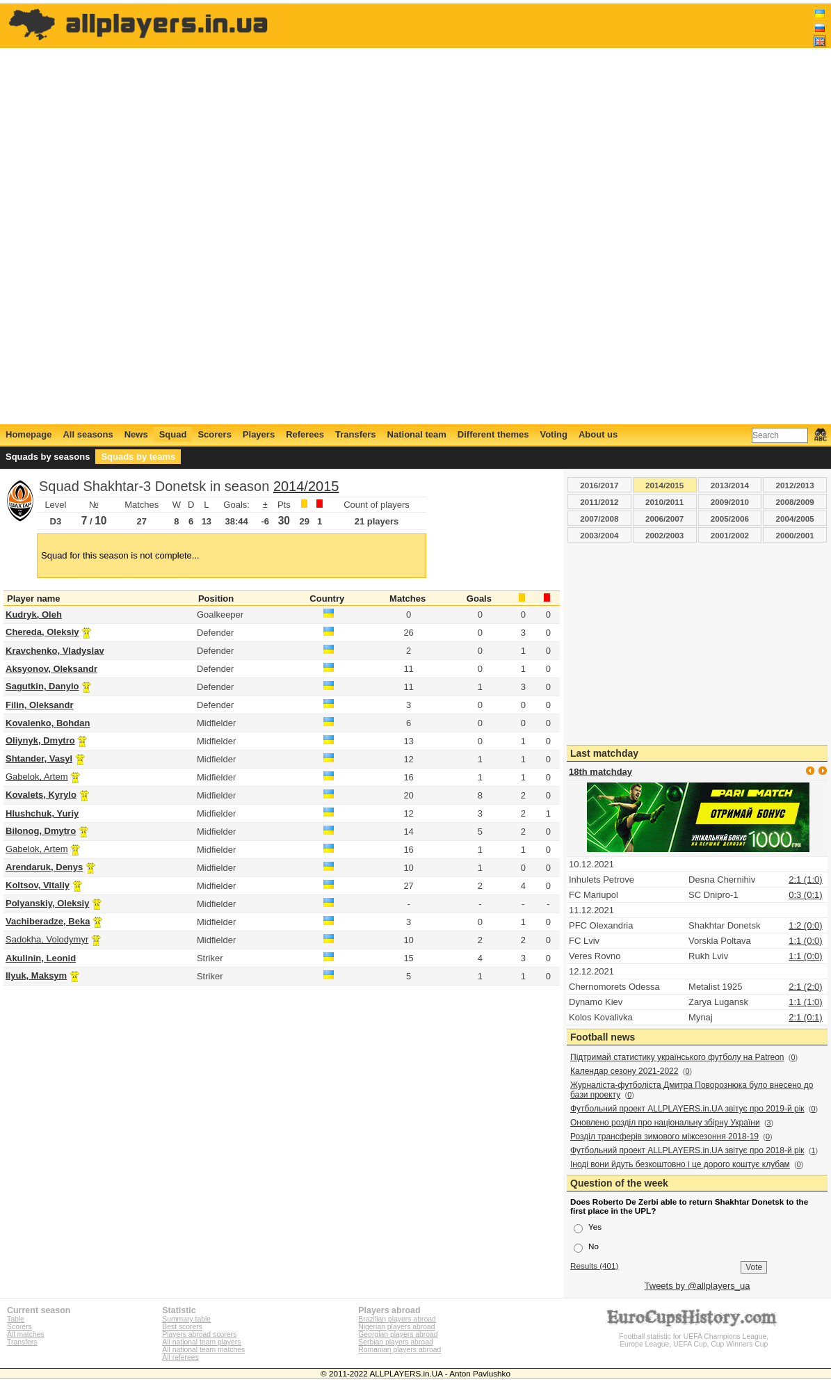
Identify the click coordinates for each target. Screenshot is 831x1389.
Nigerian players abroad (396, 1327)
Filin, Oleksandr (40, 705)
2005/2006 (730, 518)
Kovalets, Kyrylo (41, 794)
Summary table (186, 1319)
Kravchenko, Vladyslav (55, 650)
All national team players (201, 1342)
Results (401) (594, 1265)
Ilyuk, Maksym (36, 975)
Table (15, 1319)
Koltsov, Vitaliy (38, 885)
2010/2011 (664, 501)
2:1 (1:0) (805, 879)
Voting (553, 434)
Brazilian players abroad (396, 1319)
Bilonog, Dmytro (41, 831)
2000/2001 (795, 535)
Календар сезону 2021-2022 (624, 1071)
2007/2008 (599, 518)
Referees (305, 434)
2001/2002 (730, 535)
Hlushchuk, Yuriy (42, 813)
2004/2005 (795, 518)
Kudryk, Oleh (34, 614)
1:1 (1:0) (805, 1002)
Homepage (28, 434)
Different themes (493, 434)
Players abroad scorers (199, 1334)
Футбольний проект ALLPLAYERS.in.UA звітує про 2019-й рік (687, 1109)
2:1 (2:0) (805, 986)
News (136, 434)
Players (259, 434)
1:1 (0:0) (805, 941)
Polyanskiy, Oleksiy (47, 903)
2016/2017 (599, 485)
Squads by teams (138, 456)
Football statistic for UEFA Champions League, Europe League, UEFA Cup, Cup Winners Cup (694, 1336)
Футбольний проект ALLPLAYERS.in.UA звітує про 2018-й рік (687, 1150)
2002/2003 (664, 535)
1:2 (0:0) (805, 925)
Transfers (355, 434)
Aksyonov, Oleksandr (51, 669)
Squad (173, 434)
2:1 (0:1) (805, 1017)
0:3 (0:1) (805, 895)
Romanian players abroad (399, 1350)
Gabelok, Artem (37, 776)
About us (598, 434)
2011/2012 (599, 501)
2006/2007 (664, 518)
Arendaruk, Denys (44, 867)
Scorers (214, 434)
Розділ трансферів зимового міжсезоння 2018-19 (664, 1136)
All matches (26, 1334)
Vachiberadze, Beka (48, 921)
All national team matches (203, 1350)
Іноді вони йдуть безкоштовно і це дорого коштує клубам (680, 1164)
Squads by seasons (48, 456)
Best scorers (182, 1327)
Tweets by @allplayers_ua (697, 1285)
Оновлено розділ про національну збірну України (665, 1122)
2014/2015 (306, 486)
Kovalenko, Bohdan (48, 723)
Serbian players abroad (395, 1342)
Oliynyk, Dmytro (40, 740)
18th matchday (600, 771)
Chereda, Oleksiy (42, 632)
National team (416, 434)
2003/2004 (599, 535)
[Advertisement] (573, 213)
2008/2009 (795, 501)
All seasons (88, 434)
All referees (180, 1357)
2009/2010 (730, 501)
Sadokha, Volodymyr (47, 939)
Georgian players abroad (397, 1334)
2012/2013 (795, 485)
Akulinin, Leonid (41, 958)
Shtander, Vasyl (39, 758)
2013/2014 (730, 485)
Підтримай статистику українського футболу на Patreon (677, 1057)
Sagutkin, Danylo (42, 686)
